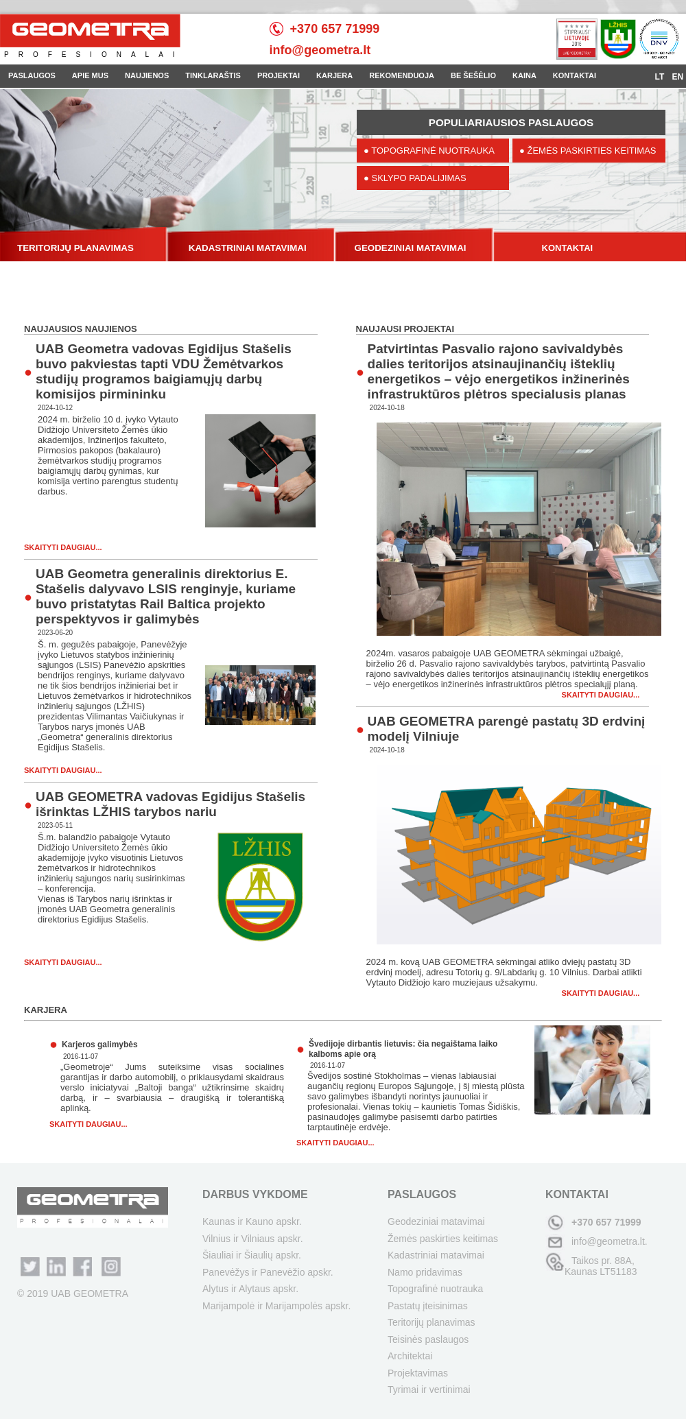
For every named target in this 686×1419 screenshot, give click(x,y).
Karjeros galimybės (100, 1044)
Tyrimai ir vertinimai (429, 1389)
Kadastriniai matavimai (436, 1255)
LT (661, 77)
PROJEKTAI (278, 75)
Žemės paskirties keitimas (443, 1238)
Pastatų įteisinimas (428, 1305)
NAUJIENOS (147, 75)
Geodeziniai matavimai (436, 1221)
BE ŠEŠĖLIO (473, 75)
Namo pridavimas (425, 1272)
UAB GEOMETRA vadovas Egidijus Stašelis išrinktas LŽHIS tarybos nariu (170, 804)
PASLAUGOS (32, 75)
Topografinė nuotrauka (435, 1288)
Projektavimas (418, 1373)
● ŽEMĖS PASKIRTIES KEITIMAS (588, 150)
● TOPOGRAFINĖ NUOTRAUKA (429, 150)
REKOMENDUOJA (401, 75)
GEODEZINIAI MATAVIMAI (410, 248)
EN (677, 77)
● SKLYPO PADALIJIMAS (415, 178)
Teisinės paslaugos (428, 1339)
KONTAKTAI (574, 75)
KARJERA (334, 75)
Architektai (410, 1355)
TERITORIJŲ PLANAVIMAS (75, 248)
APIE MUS (90, 75)
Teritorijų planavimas (431, 1322)
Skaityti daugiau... (63, 547)
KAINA (524, 75)
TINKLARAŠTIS (213, 75)
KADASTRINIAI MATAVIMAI (248, 248)
